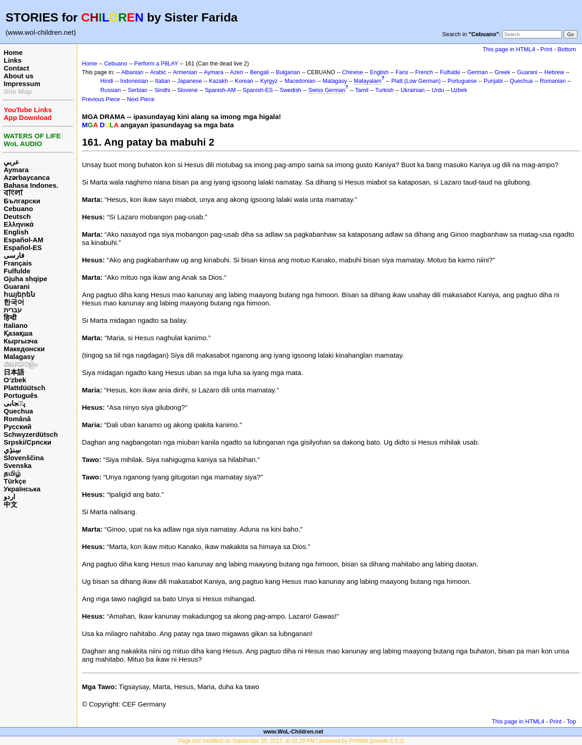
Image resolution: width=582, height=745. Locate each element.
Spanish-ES (258, 90)
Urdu (438, 90)
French (424, 72)
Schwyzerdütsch (31, 434)
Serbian (137, 90)
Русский (18, 426)
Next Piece (140, 99)
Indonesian (134, 81)
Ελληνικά (18, 224)
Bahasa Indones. (31, 185)
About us (18, 76)
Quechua (18, 411)
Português (21, 395)
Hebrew (554, 72)
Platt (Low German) (416, 81)
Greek (502, 72)
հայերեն (19, 294)
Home (13, 52)
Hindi (106, 81)
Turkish (384, 90)
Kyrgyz (268, 81)
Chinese (352, 72)
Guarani (17, 286)
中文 (10, 504)
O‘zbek (15, 380)
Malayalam (367, 81)
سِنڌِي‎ (12, 450)
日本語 (14, 372)
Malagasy (19, 356)
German (477, 72)
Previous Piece (101, 99)
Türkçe (15, 481)
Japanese (189, 81)
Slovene (187, 90)
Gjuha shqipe (25, 279)
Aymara (16, 170)
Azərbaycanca (27, 177)
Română (17, 419)
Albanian (132, 72)
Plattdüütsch (24, 388)
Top (571, 721)
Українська (22, 489)
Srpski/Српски (27, 442)
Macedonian (299, 81)
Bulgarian (288, 72)
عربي (11, 162)
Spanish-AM (220, 90)
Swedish (290, 90)
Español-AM (24, 240)
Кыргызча (21, 341)
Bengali (259, 72)
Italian (162, 81)
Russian (110, 90)
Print (546, 49)
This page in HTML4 (509, 49)
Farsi (402, 72)
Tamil (361, 90)
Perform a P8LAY (156, 63)
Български (22, 201)
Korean (244, 81)
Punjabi (493, 81)
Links (13, 60)
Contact (16, 68)
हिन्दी (10, 317)
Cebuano (18, 208)
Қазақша (18, 333)
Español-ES (23, 247)
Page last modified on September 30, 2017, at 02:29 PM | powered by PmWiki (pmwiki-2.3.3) (291, 741)
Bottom (567, 49)
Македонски (24, 349)
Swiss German (326, 90)
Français (18, 263)
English (16, 232)
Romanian (553, 81)
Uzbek (459, 90)
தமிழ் (12, 473)
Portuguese (462, 81)
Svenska (18, 465)
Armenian (185, 72)
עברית (13, 310)
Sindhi (162, 90)
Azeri (236, 72)
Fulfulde (17, 271)
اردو (9, 496)
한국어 (14, 302)
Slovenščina (24, 458)
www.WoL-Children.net (293, 732)
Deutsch (17, 216)
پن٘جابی (14, 403)
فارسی (14, 255)
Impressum (22, 83)
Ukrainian (413, 90)
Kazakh (218, 81)
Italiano (16, 325)
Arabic (158, 72)
